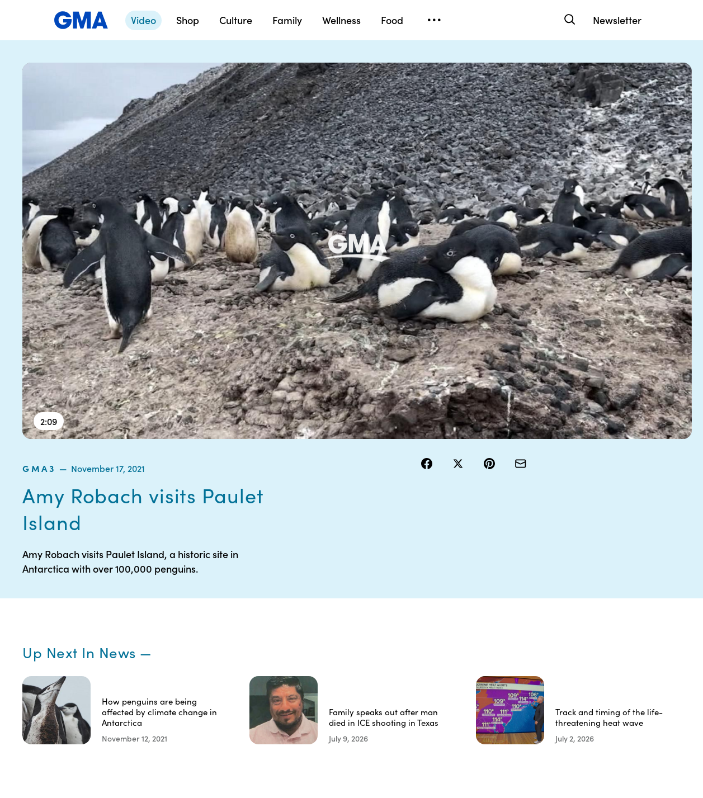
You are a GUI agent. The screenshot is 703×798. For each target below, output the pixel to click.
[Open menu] (434, 20)
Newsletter (617, 20)
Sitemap (593, 578)
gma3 (434, 69)
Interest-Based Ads (438, 614)
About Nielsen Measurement (436, 644)
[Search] (568, 20)
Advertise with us (358, 709)
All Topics (511, 659)
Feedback (429, 689)
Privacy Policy (353, 619)
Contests (344, 578)
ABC (503, 619)
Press (421, 669)
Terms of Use (351, 599)
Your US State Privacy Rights (436, 583)
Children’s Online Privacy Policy (358, 684)
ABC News (513, 599)
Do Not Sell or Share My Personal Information (361, 649)
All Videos (512, 639)
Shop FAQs (514, 578)
